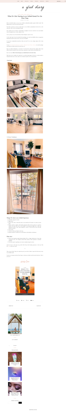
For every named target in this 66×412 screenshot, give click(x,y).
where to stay (29, 14)
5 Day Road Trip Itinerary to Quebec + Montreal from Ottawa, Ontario (23, 45)
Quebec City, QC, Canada (25, 20)
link (8, 246)
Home (18, 1)
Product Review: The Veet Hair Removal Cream (15, 364)
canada (19, 14)
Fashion (36, 1)
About (22, 1)
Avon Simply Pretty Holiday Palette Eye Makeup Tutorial (15, 394)
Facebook (14, 345)
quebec (22, 14)
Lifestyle (42, 1)
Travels (31, 1)
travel (25, 14)
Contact (47, 1)
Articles (27, 1)
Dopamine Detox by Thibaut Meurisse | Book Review (15, 379)
